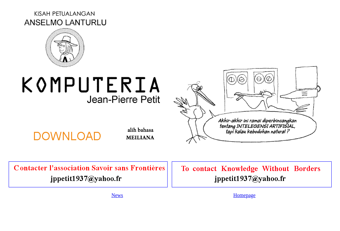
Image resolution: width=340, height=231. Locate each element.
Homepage (244, 195)
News (117, 195)
